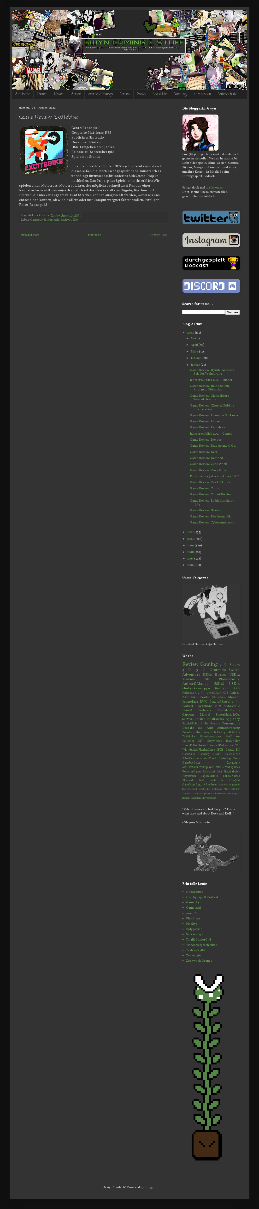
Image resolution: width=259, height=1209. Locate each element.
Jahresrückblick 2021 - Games (211, 434)
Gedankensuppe (196, 688)
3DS (225, 693)
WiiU (209, 728)
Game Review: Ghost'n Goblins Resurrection (212, 408)
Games (42, 94)
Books (141, 94)
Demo (236, 758)
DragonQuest (189, 789)
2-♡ (201, 693)
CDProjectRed (215, 745)
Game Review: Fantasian (207, 421)
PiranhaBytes (232, 772)
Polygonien (194, 929)
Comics (125, 94)
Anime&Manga (195, 684)
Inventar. (217, 188)
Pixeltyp (192, 924)
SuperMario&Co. (228, 715)
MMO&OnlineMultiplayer (198, 767)
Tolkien (200, 719)
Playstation (189, 776)
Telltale (197, 794)
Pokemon (189, 693)
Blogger (150, 1187)
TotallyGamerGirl (198, 940)
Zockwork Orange (199, 961)
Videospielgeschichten (202, 945)
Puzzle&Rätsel (220, 702)
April (195, 345)
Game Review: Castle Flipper (210, 482)
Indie (204, 724)
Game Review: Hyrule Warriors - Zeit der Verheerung (213, 372)
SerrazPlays (194, 934)
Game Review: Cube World (209, 464)
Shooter (234, 697)
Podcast (187, 706)
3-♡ (201, 670)
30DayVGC (232, 706)
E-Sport (236, 794)
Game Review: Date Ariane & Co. (213, 446)
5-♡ (223, 665)
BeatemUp (224, 758)
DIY (200, 741)
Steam (235, 665)
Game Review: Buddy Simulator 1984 (212, 503)
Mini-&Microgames (228, 767)
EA (200, 728)
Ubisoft (187, 710)
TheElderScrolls (228, 710)
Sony (236, 719)
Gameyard (193, 908)
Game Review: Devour (206, 440)
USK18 (218, 684)
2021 (190, 532)
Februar (196, 358)
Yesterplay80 (195, 950)
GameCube (188, 754)
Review (65, 220)
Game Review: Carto (204, 488)
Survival (188, 719)
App (228, 719)
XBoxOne (188, 758)
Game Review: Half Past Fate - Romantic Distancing (211, 388)
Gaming (35, 220)
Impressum (202, 94)
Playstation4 (229, 679)
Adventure (191, 674)
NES (44, 220)
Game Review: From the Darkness (214, 415)
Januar (196, 365)
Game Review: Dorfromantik (210, 517)
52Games (218, 697)
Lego (199, 785)
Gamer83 (192, 902)
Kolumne (217, 789)
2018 (190, 552)
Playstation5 (209, 798)
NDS (218, 706)
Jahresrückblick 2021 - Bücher (211, 380)
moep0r (192, 913)
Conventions (231, 724)
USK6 (207, 679)
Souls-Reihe (217, 780)
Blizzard (187, 780)
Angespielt (234, 785)
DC (238, 750)
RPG (236, 689)
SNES (220, 750)
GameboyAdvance (210, 737)
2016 (190, 565)
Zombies (188, 732)
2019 (191, 545)
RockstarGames (192, 772)
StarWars (187, 794)
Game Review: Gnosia (205, 510)
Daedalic (188, 728)
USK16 (234, 684)
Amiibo (223, 785)
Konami (229, 745)
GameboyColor (191, 763)
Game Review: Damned (206, 458)
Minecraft (229, 789)
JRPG (204, 702)
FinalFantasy (215, 719)
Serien (76, 94)
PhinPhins (193, 919)
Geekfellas (205, 789)
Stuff (229, 737)
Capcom (188, 715)
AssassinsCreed (206, 758)
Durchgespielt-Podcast (202, 897)
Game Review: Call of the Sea (210, 494)
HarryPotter (189, 745)
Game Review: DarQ (204, 452)
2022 (191, 333)
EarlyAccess (214, 741)
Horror (221, 674)
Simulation (221, 689)
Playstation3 (203, 706)
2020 (191, 539)
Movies (59, 94)
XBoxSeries (211, 785)
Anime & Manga (100, 94)
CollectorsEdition (221, 794)
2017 (190, 559)
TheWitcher (189, 737)
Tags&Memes (209, 776)
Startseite (22, 94)
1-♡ (236, 702)
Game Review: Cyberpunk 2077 (212, 523)
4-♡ (187, 670)
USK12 (234, 674)
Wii (184, 750)
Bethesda (204, 710)
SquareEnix (190, 702)
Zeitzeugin (193, 956)
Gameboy (204, 754)
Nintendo (53, 220)
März (195, 352)
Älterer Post (158, 235)
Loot (219, 772)
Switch (234, 670)
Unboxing (202, 732)
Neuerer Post (29, 235)
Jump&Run (213, 693)
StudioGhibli (190, 724)
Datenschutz (227, 94)
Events (215, 724)
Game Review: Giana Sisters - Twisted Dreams (210, 398)
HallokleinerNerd (191, 798)
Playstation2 (232, 754)
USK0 (74, 220)
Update (206, 794)
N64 (237, 745)
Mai (194, 338)
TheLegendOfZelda (228, 732)
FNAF (201, 780)
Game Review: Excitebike (207, 427)
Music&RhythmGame (201, 750)
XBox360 (234, 780)
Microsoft (209, 772)
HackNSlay (233, 741)
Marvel (205, 715)
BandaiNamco (231, 776)
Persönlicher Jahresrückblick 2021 (214, 476)
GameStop (188, 785)
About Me (160, 94)
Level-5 (217, 754)
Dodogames (194, 892)
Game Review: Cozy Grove (209, 470)
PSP (238, 789)
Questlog (180, 94)
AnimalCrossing (228, 728)
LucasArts (233, 763)
